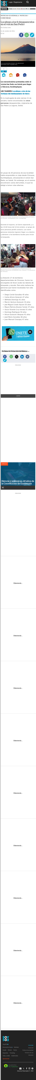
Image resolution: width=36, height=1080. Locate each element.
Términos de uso (29, 1052)
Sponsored (6, 1058)
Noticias (23, 15)
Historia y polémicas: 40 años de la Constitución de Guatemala (17, 482)
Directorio (30, 1055)
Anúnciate (30, 1045)
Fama (15, 1050)
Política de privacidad (27, 1050)
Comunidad (6, 18)
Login (10, 2)
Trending (12, 1053)
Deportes (5, 1053)
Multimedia (14, 1056)
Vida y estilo (6, 1056)
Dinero (10, 1050)
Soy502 (5, 1044)
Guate (4, 1050)
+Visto (18, 396)
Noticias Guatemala (10, 15)
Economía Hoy (7, 1047)
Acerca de (30, 1047)
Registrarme (18, 2)
